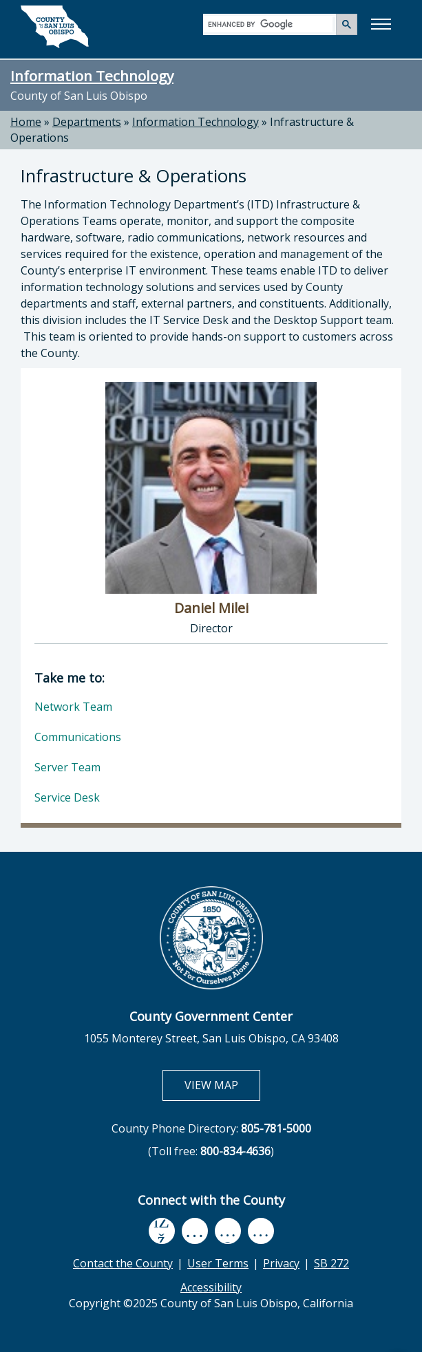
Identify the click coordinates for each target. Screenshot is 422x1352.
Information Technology (91, 75)
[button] (380, 24)
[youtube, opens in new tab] (194, 1231)
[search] (270, 24)
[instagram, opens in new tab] (261, 1230)
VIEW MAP (222, 1085)
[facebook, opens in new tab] (162, 1231)
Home (25, 121)
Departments (86, 121)
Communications (77, 736)
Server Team (67, 767)
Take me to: (69, 677)
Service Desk (67, 797)
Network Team (73, 706)
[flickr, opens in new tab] (228, 1230)
